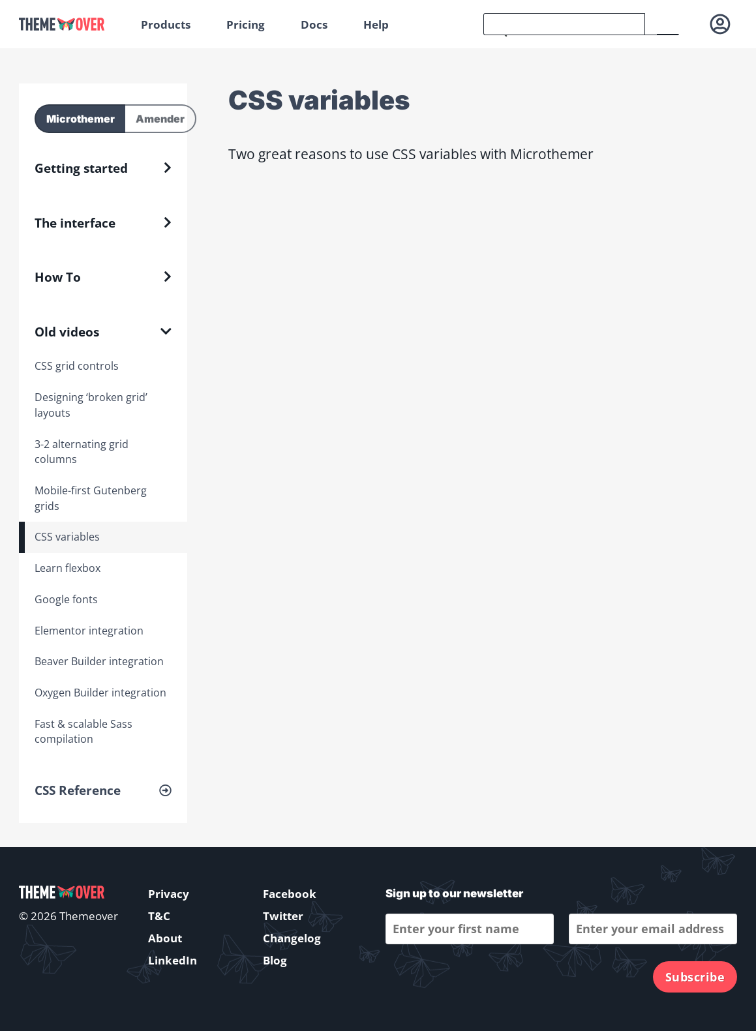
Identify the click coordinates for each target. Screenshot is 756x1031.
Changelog (292, 938)
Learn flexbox (67, 568)
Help (376, 24)
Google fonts (66, 599)
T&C (159, 915)
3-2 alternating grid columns (82, 452)
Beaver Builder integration (99, 661)
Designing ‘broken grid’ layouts (91, 405)
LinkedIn (172, 960)
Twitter (283, 915)
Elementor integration (89, 630)
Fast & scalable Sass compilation (83, 732)
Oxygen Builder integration (100, 692)
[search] (564, 24)
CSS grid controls (77, 366)
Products (165, 24)
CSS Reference (78, 790)
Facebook (289, 893)
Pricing (245, 24)
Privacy (168, 893)
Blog (275, 960)
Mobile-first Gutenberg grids (91, 498)
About (165, 938)
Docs (314, 24)
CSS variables (67, 537)
